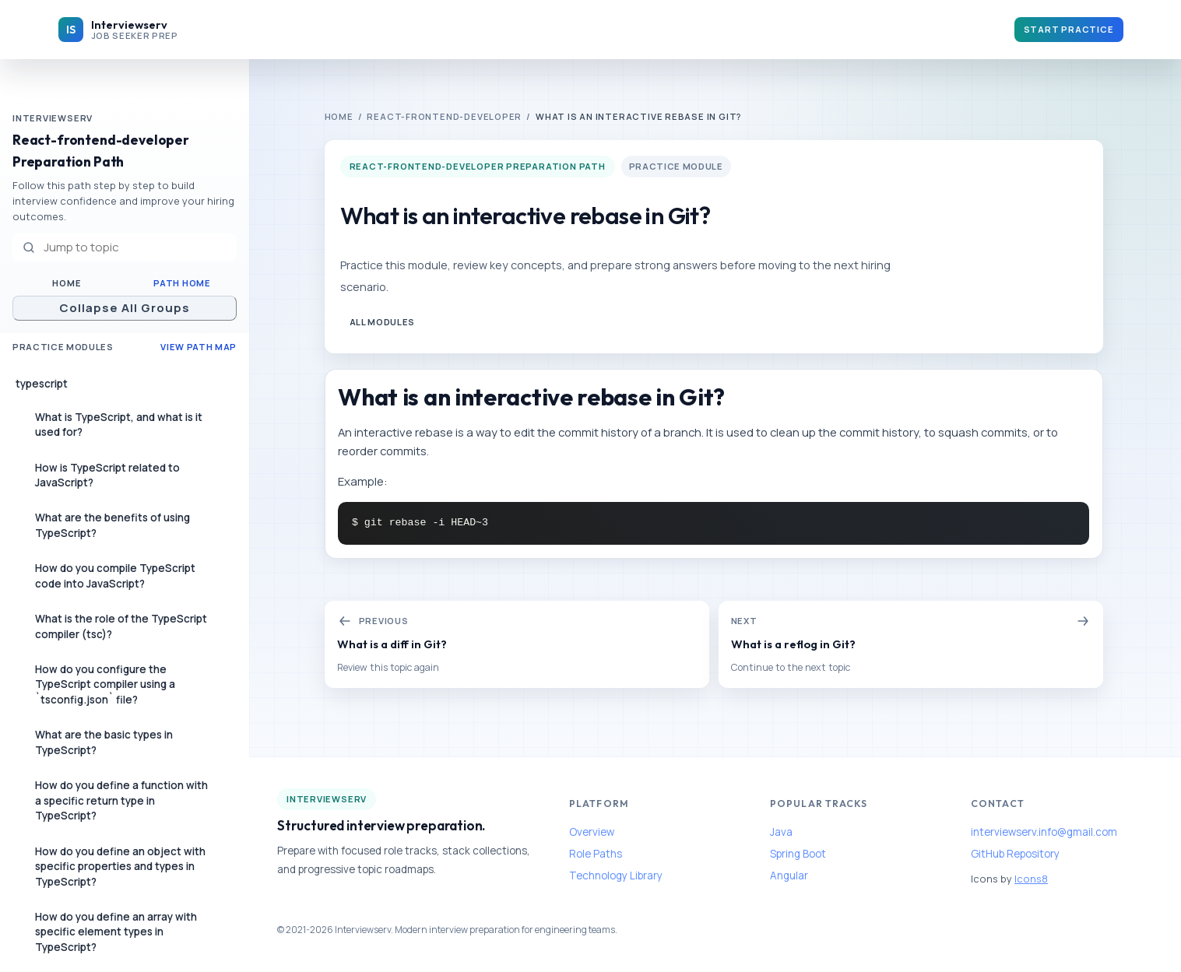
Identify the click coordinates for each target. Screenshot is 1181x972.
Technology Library (616, 875)
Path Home (182, 283)
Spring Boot (798, 854)
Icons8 (1031, 879)
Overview (591, 832)
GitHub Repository (1015, 854)
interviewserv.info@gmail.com (1044, 832)
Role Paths (595, 854)
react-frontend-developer (444, 116)
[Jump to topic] (124, 247)
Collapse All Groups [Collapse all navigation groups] (125, 308)
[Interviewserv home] (118, 29)
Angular (789, 875)
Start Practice (1069, 29)
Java (781, 832)
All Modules (382, 322)
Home (66, 283)
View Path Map (198, 347)
